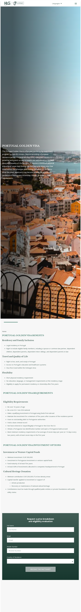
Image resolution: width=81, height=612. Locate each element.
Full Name (10, 526)
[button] (76, 3)
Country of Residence (14, 557)
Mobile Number (12, 547)
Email (9, 536)
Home (4, 331)
